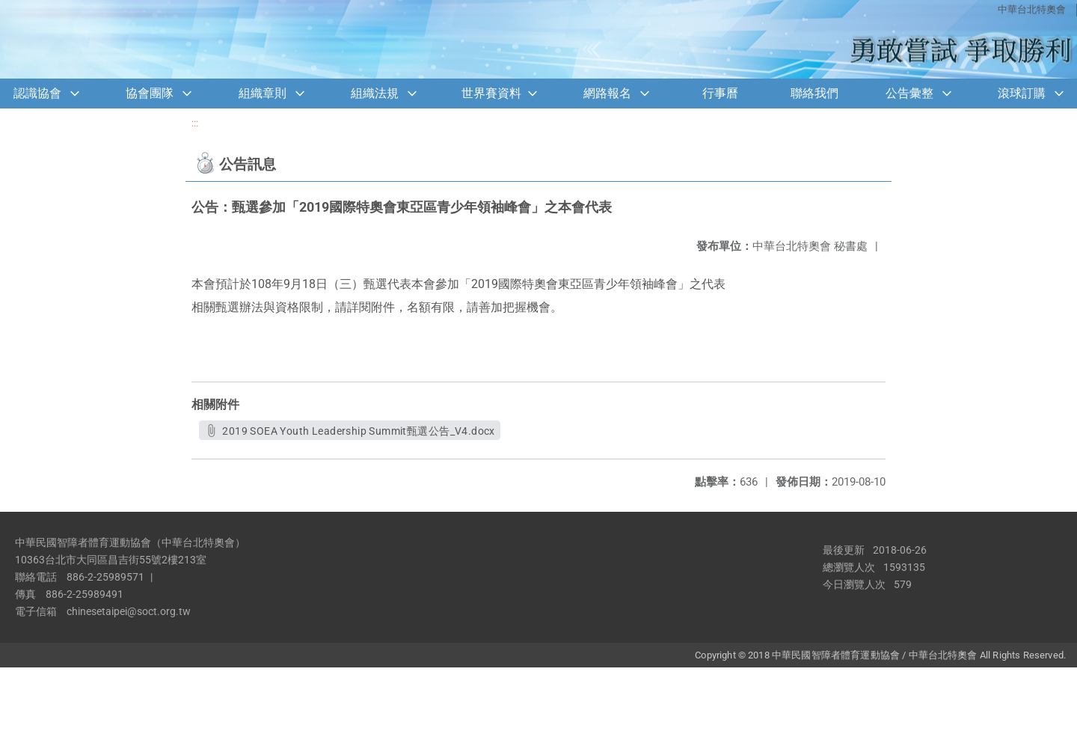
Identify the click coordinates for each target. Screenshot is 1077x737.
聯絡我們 (814, 93)
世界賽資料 (491, 93)
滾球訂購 (1022, 93)
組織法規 (375, 93)
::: (194, 123)
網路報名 (607, 93)
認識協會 (37, 93)
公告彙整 (909, 93)
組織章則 (262, 93)
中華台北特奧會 (1032, 9)
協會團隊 (150, 93)
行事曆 (720, 93)
